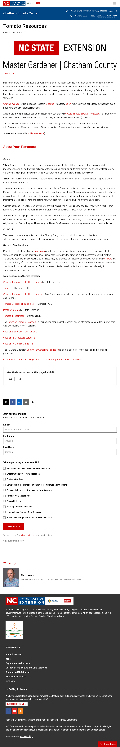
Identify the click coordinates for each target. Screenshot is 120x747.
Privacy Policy (17, 541)
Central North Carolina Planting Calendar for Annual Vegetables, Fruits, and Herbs (42, 359)
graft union (39, 251)
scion (68, 104)
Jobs (8, 659)
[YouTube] (14, 711)
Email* (6, 424)
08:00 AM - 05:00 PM (107, 16)
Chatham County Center (21, 13)
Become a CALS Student (18, 672)
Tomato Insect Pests (13, 316)
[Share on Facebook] (13, 402)
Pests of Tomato (11, 310)
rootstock (50, 104)
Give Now (10, 681)
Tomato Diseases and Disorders (18, 304)
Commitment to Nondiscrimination (31, 719)
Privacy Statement (68, 719)
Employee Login (108, 744)
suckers (108, 258)
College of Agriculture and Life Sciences (26, 667)
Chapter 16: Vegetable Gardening (19, 337)
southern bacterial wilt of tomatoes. (82, 113)
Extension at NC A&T (16, 676)
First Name (8, 436)
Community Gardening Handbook (43, 350)
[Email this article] (26, 402)
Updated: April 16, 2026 (13, 32)
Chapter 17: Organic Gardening (18, 343)
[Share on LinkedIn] (19, 402)
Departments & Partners (18, 663)
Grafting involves (11, 104)
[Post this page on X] (6, 402)
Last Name (8, 447)
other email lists (27, 535)
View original (9, 73)
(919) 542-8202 (78, 15)
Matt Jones (27, 575)
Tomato (7, 288)
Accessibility (26, 736)
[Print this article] (32, 402)
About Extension (14, 654)
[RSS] (20, 711)
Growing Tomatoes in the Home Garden (22, 282)
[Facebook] (8, 711)
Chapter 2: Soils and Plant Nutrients (20, 331)
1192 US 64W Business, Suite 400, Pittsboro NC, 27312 (91, 10)
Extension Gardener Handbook (22, 322)
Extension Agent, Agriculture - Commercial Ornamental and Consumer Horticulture (51, 579)
